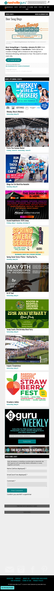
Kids (48, 7)
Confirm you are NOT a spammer (19, 494)
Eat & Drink (30, 7)
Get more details (13, 60)
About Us (26, 578)
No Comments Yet (11, 66)
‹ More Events (9, 14)
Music (35, 7)
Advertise (10, 578)
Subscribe (27, 512)
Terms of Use (26, 581)
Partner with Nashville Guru (27, 506)
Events (16, 7)
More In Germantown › (42, 14)
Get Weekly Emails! (7, 587)
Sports (41, 7)
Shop (27, 9)
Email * (17, 475)
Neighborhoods (9, 7)
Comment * (11, 481)
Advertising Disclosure (21, 42)
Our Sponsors (15, 581)
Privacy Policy (38, 581)
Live (45, 7)
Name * (16, 468)
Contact (18, 578)
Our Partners (31, 42)
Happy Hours (22, 7)
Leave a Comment (24, 66)
